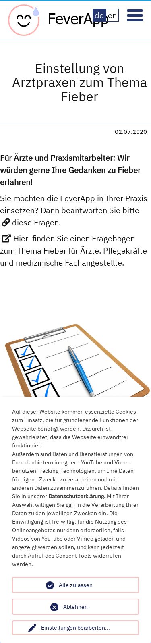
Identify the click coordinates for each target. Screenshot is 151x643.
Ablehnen (75, 606)
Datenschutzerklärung (76, 496)
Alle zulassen (76, 585)
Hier (20, 238)
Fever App (58, 20)
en (112, 15)
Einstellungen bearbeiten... (75, 627)
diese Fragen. (36, 222)
